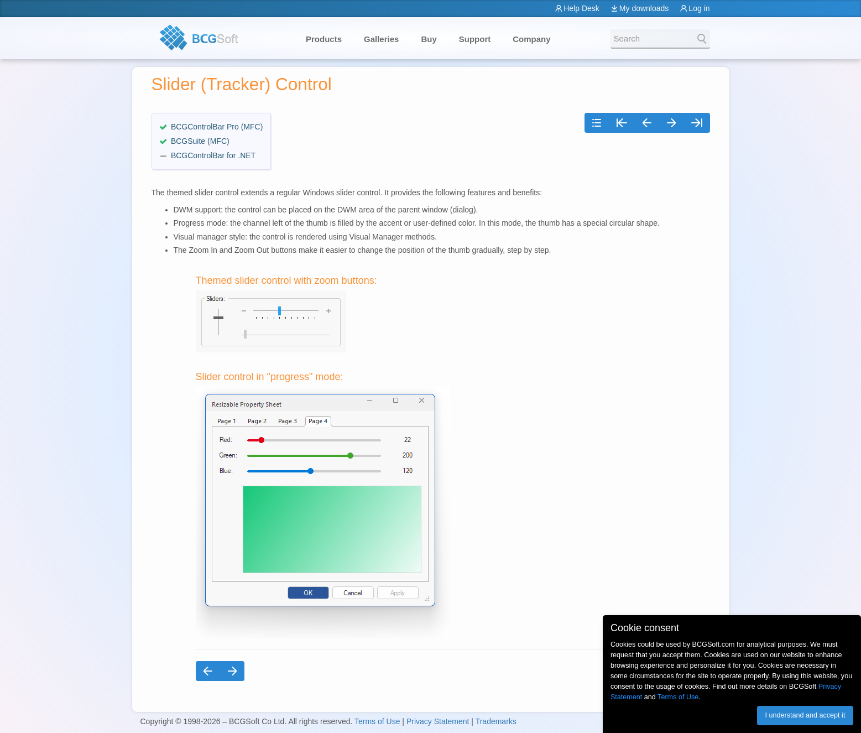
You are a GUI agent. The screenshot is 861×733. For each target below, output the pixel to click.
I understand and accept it (805, 715)
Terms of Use (377, 721)
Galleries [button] (381, 39)
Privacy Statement (437, 721)
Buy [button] (428, 39)
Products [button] (324, 39)
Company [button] (531, 39)
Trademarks (496, 721)
